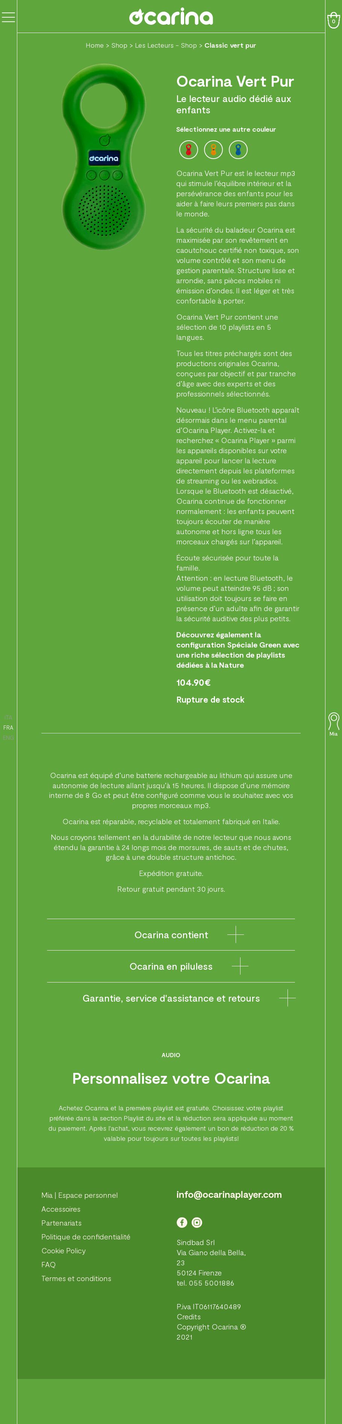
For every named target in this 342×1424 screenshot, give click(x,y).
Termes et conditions (76, 1278)
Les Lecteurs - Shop (166, 45)
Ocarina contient (171, 934)
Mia (333, 734)
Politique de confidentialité (85, 1236)
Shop (119, 45)
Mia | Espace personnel (79, 1194)
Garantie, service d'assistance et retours (171, 997)
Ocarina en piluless (171, 966)
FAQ (48, 1264)
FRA (8, 727)
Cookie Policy (63, 1250)
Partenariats (61, 1222)
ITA (8, 717)
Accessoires (60, 1208)
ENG (8, 737)
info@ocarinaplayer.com (229, 1194)
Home (95, 45)
